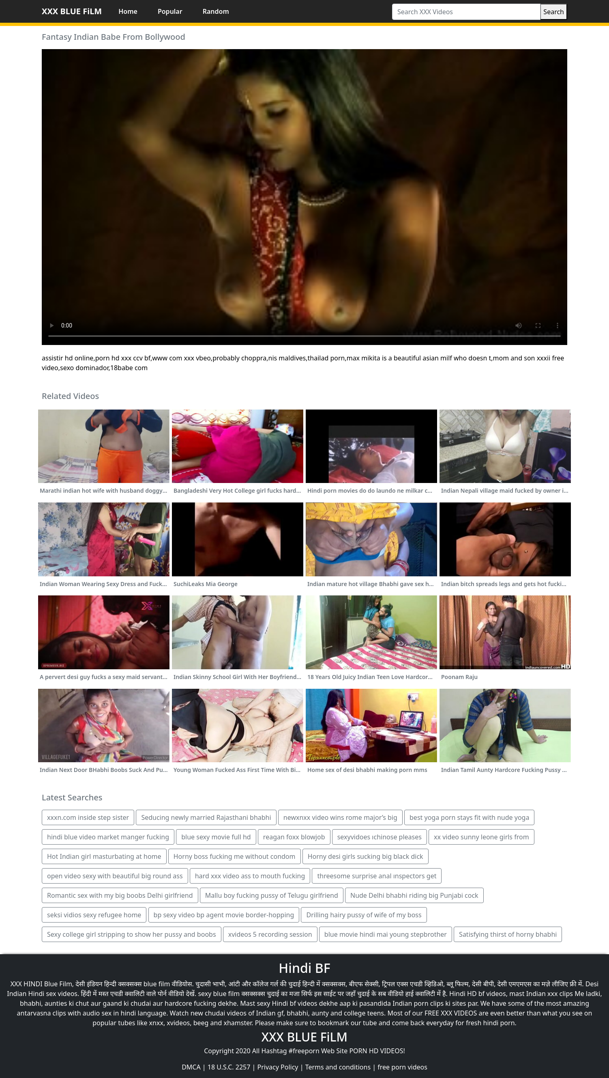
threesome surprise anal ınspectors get (376, 875)
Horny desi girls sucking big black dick (365, 856)
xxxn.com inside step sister (88, 817)
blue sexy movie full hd (216, 836)
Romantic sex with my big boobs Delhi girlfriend (120, 895)
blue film (157, 983)
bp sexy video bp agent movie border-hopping (224, 914)
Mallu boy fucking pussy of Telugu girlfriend (271, 895)
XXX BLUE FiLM (72, 11)
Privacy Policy (277, 1067)
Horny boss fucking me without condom (235, 856)
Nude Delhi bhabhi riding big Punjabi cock (414, 895)
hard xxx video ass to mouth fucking (250, 875)
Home (127, 11)
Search (553, 11)
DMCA (191, 1067)
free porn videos (402, 1067)
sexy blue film (219, 993)
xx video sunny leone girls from (481, 836)
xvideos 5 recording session (270, 934)
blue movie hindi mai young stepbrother (385, 934)
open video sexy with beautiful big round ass (115, 875)
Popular (170, 11)
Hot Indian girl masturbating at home (104, 856)
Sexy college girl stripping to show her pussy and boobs (131, 934)
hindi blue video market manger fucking (108, 836)
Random (216, 11)
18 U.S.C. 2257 (229, 1067)
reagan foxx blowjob (294, 836)
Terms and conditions (338, 1067)
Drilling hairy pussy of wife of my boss (363, 914)
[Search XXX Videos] (466, 12)
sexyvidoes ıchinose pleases (379, 836)
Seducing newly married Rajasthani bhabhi (206, 817)
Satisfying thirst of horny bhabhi (508, 934)
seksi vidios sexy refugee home (94, 914)
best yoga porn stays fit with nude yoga (469, 817)
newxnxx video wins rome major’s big (340, 817)
